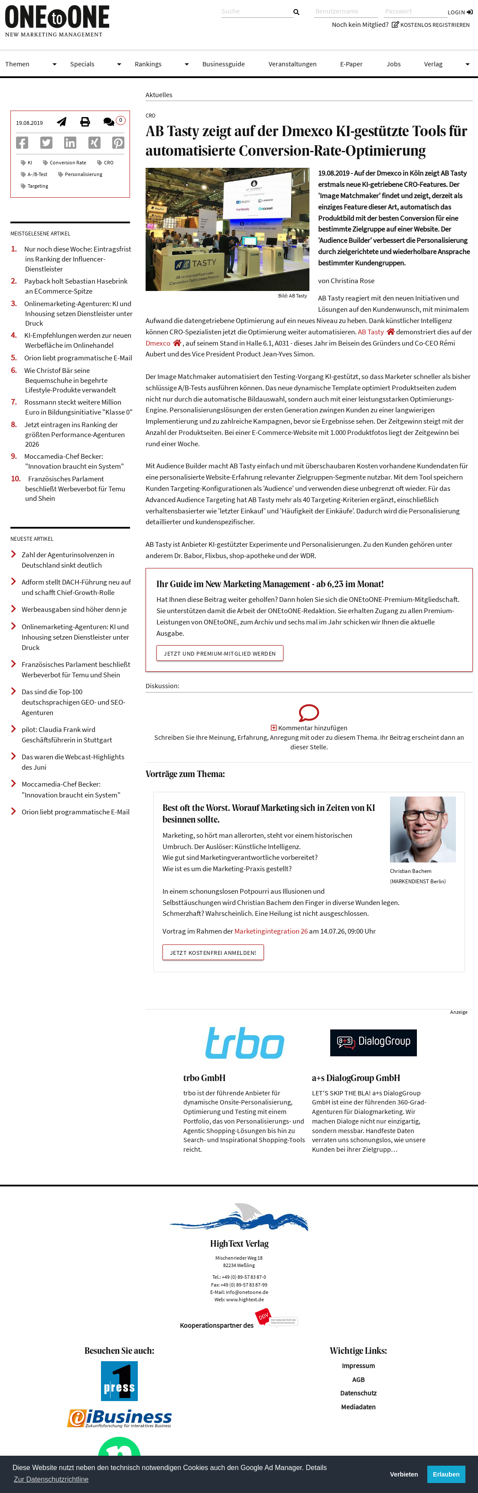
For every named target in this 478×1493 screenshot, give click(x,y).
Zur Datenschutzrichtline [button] (51, 1479)
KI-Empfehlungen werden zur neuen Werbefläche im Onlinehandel (77, 340)
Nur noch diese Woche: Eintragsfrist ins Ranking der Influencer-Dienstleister (77, 258)
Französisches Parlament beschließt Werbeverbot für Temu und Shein (75, 488)
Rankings (163, 64)
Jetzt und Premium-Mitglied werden (220, 653)
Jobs (394, 64)
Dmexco (158, 343)
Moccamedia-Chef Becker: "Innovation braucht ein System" (74, 461)
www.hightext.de (245, 1299)
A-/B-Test (37, 174)
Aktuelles (159, 95)
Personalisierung (83, 174)
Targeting (38, 186)
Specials (97, 64)
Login (460, 12)
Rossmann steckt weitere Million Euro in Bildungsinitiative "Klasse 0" (78, 407)
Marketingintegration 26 (271, 931)
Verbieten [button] (404, 1474)
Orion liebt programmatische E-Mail (78, 358)
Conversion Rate (68, 162)
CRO (109, 162)
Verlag (448, 64)
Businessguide (223, 64)
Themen (32, 64)
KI (30, 162)
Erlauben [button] (446, 1474)
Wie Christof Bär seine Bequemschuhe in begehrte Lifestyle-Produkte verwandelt (70, 380)
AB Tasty (371, 331)
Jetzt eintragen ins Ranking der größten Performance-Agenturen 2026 (74, 434)
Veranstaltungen (293, 64)
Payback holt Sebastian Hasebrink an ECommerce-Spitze (75, 286)
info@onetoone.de (247, 1292)
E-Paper (351, 64)
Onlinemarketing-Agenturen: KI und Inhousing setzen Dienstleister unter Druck (78, 313)
